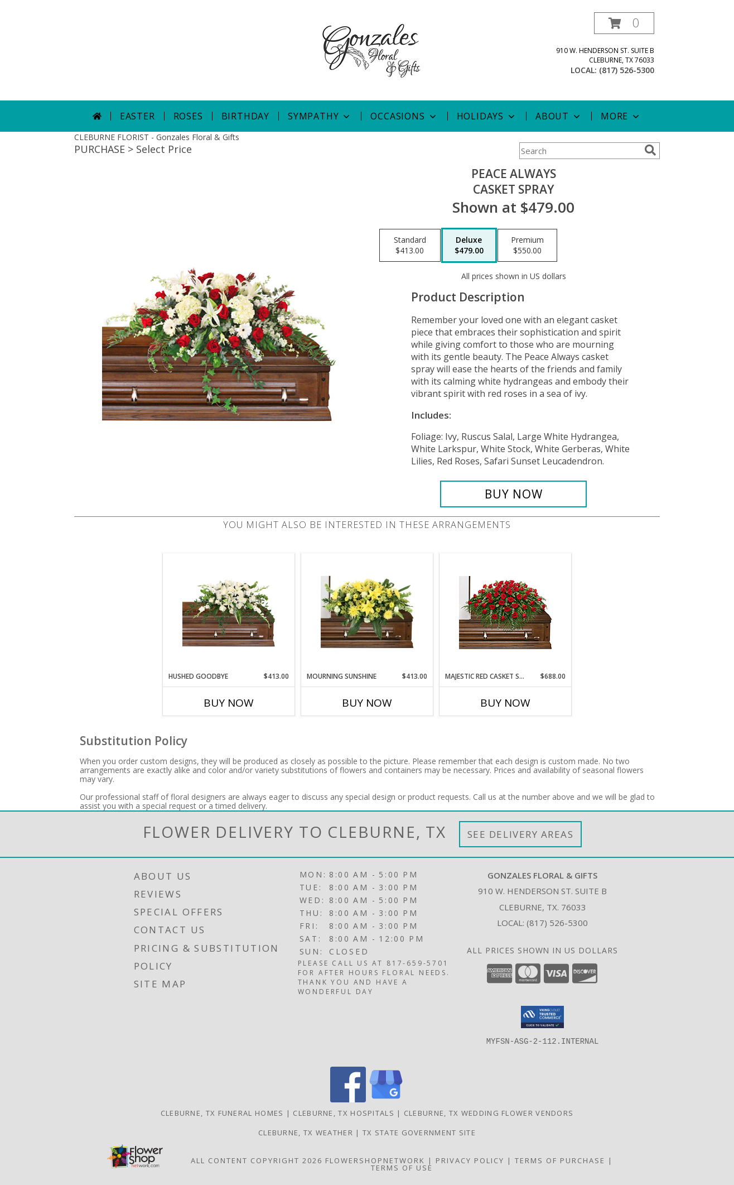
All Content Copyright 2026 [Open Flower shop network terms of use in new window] (256, 1160)
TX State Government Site (419, 1133)
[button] (624, 23)
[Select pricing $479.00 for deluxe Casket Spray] (469, 245)
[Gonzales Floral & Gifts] (367, 49)
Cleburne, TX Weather (305, 1133)
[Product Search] (579, 151)
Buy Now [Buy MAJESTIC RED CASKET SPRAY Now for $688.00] (505, 702)
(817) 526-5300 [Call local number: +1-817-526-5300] (626, 70)
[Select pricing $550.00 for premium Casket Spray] (527, 245)
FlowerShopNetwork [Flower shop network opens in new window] (375, 1160)
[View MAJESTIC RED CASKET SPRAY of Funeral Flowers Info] (505, 612)
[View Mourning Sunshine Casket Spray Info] (367, 612)
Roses (188, 116)
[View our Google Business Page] (386, 1099)
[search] (650, 150)
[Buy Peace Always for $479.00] (513, 494)
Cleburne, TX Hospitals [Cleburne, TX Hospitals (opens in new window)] (343, 1113)
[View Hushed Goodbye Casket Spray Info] (229, 612)
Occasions (404, 116)
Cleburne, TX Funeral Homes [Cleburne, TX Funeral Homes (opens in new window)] (222, 1113)
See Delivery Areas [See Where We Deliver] (520, 834)
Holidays (487, 116)
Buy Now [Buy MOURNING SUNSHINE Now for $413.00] (367, 702)
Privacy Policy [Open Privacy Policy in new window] (470, 1160)
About (558, 116)
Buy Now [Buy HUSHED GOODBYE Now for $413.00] (229, 702)
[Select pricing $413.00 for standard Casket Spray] (410, 245)
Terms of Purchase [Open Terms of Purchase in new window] (560, 1160)
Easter (137, 116)
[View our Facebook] (348, 1099)
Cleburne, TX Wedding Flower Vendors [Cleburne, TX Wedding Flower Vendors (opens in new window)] (489, 1113)
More (621, 116)
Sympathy (320, 116)
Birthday (245, 116)
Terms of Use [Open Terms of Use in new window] (402, 1168)
